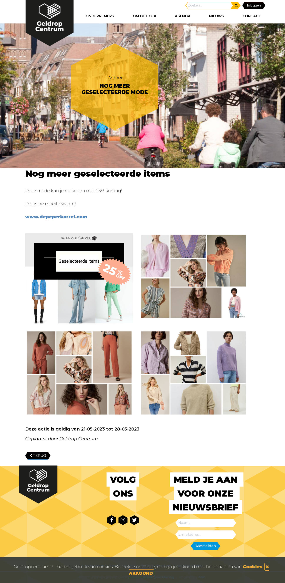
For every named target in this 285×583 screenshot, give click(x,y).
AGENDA (182, 16)
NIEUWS (216, 16)
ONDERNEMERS (100, 16)
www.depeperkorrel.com (56, 216)
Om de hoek (144, 16)
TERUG (38, 456)
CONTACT (252, 16)
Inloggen (254, 5)
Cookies (252, 566)
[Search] (209, 5)
